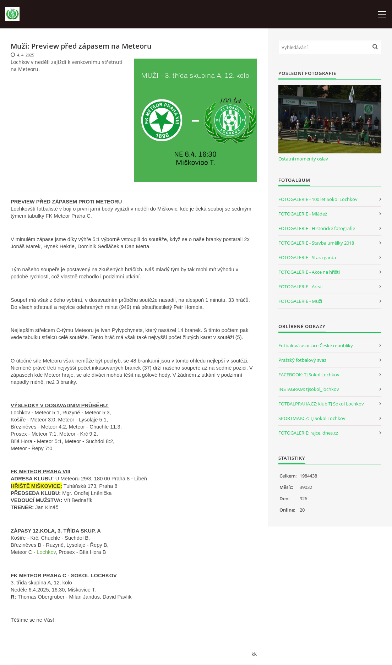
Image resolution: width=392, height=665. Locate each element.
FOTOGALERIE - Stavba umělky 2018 (316, 243)
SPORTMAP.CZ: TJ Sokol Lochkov (311, 418)
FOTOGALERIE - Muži (300, 301)
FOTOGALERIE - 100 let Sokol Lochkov (318, 199)
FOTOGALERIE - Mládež (302, 214)
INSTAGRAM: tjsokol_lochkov (308, 389)
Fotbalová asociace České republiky (315, 345)
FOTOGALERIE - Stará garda (307, 257)
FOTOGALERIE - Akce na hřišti (309, 272)
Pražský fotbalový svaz (302, 360)
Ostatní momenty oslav (303, 159)
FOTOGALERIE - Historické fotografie (316, 228)
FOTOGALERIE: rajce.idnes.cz (308, 433)
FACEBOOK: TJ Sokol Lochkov (308, 374)
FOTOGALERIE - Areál (300, 286)
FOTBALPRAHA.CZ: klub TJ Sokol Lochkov (321, 403)
